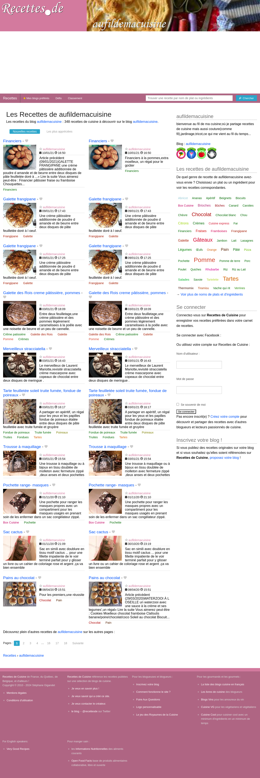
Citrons (183, 223)
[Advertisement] (130, 62)
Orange (212, 249)
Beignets (225, 198)
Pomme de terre (229, 261)
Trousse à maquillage (22, 446)
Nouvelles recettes (25, 131)
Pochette (30, 522)
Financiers (12, 141)
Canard (233, 205)
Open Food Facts (81, 760)
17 (57, 643)
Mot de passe (185, 379)
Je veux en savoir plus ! (85, 688)
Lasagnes (247, 240)
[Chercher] (246, 98)
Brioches (204, 205)
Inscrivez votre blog (147, 684)
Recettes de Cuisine (14, 676)
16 (49, 643)
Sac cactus (13, 532)
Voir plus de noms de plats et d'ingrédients (212, 294)
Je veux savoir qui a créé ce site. (90, 696)
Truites (7, 437)
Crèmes (23, 339)
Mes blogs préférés (36, 98)
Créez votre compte (225, 416)
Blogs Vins (207, 699)
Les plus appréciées (59, 131)
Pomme (8, 339)
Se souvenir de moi (193, 404)
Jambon (222, 240)
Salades (183, 279)
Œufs (199, 249)
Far (236, 223)
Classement (75, 98)
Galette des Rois (42, 334)
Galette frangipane (19, 199)
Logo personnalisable (148, 707)
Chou (243, 215)
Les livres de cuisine (213, 691)
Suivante (77, 643)
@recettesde (90, 711)
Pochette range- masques (26, 485)
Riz (225, 269)
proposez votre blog (224, 457)
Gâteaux (203, 240)
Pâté (236, 249)
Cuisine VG (207, 707)
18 (65, 643)
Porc (247, 261)
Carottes (248, 205)
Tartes (38, 437)
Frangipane (10, 236)
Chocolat (45, 600)
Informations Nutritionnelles (92, 748)
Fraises (201, 231)
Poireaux (62, 432)
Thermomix (186, 288)
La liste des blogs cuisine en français (222, 684)
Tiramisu (203, 288)
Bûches (220, 205)
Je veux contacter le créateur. (88, 703)
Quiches (196, 269)
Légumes (185, 249)
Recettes (10, 98)
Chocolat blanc (225, 215)
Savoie (198, 279)
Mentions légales (16, 692)
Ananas (197, 198)
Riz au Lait (239, 269)
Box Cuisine (11, 522)
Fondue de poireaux (16, 432)
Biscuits (241, 198)
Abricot (183, 198)
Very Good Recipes (18, 748)
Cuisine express (219, 223)
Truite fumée (43, 432)
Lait (233, 240)
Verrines (239, 288)
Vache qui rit (221, 288)
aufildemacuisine (49, 121)
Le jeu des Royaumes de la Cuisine (157, 714)
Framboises (219, 231)
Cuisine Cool (208, 714)
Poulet (182, 269)
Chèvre (182, 215)
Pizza (247, 249)
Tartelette (213, 279)
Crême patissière (14, 334)
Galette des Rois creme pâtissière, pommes (41, 293)
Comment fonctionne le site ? (153, 691)
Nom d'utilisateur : (188, 353)
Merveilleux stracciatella (24, 349)
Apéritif (210, 198)
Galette (28, 236)
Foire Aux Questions (148, 699)
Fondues (23, 437)
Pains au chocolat (18, 578)
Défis (58, 98)
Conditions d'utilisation (20, 700)
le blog (75, 711)
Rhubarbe (212, 269)
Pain (59, 600)
